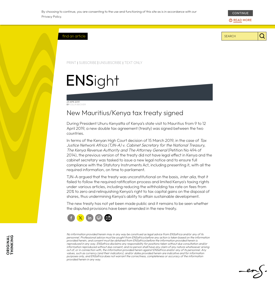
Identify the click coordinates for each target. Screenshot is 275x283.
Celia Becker (78, 104)
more (242, 20)
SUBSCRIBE (88, 62)
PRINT (71, 62)
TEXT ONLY (133, 62)
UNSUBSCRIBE (110, 62)
